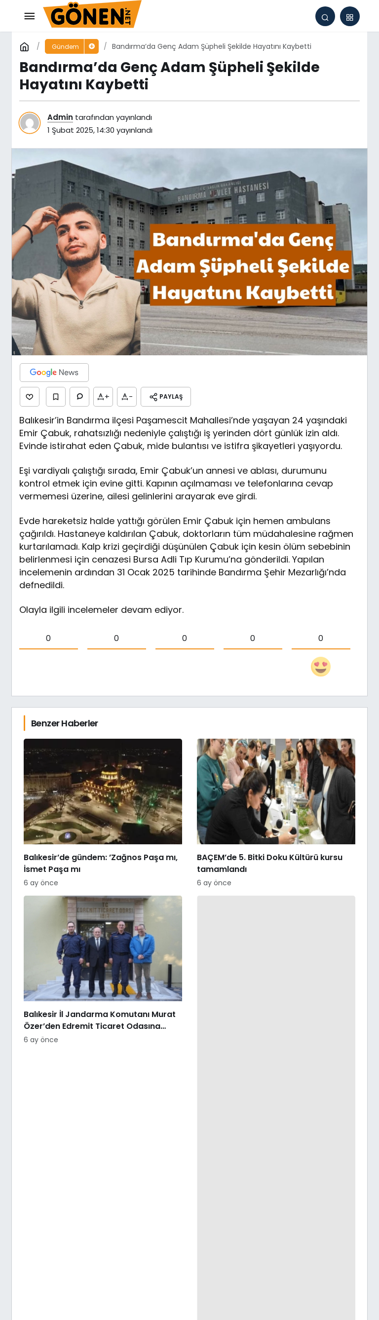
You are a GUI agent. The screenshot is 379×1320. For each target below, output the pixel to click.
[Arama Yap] (325, 16)
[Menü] (29, 16)
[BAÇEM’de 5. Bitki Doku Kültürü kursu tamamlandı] (276, 813)
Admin (60, 117)
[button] (350, 16)
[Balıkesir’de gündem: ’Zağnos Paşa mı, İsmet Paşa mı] (103, 813)
